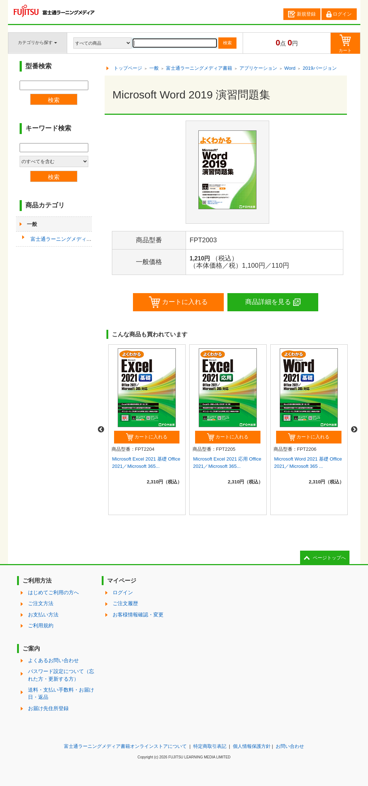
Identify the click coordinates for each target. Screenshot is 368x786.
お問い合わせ (290, 746)
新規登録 (302, 14)
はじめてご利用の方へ (53, 592)
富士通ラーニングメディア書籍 (66, 239)
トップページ (128, 68)
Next (354, 429)
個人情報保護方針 (252, 746)
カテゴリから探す (37, 42)
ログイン (339, 14)
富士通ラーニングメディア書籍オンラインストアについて (125, 746)
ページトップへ (329, 557)
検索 (227, 42)
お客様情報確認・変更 (138, 614)
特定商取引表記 (209, 746)
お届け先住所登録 (48, 708)
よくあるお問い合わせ (53, 660)
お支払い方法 (43, 614)
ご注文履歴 (125, 603)
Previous (101, 429)
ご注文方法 (40, 603)
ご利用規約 (40, 625)
